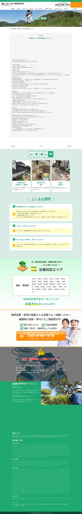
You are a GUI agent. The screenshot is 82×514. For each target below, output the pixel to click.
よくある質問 (74, 8)
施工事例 (18, 8)
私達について (66, 8)
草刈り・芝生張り (39, 8)
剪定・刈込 (25, 8)
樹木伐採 (31, 8)
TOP (14, 504)
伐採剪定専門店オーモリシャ (40, 512)
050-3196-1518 (62, 5)
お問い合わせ (22, 505)
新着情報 (13, 8)
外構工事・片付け (58, 8)
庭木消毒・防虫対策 (48, 8)
